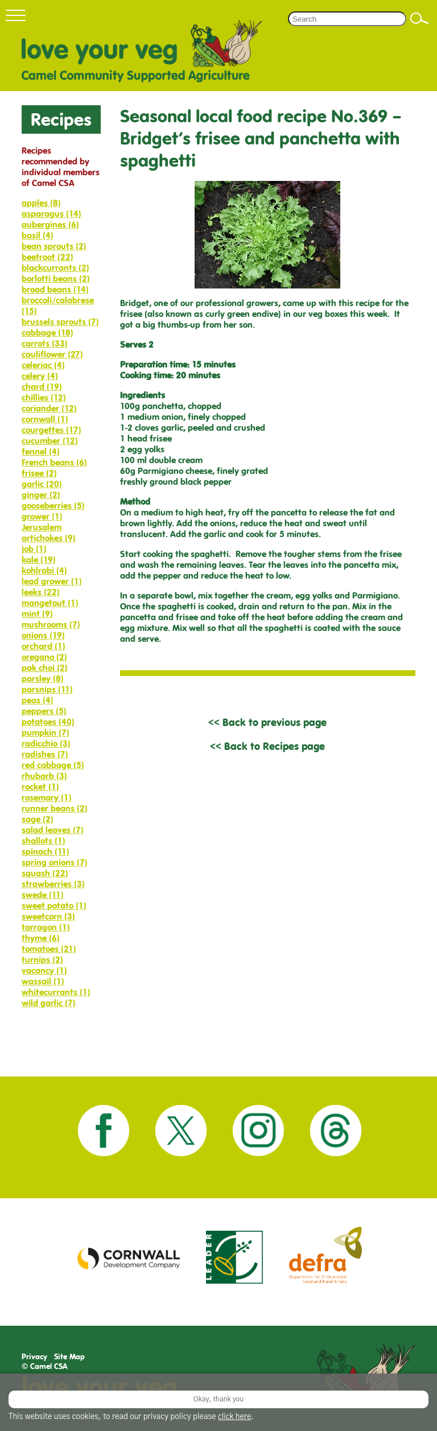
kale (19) (39, 559)
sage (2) (37, 819)
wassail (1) (43, 981)
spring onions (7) (55, 862)
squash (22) (45, 873)
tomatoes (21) (49, 948)
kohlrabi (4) (44, 570)
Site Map (69, 1357)
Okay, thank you (218, 1399)
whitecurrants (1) (56, 992)
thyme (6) (41, 938)
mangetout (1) (50, 602)
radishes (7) (45, 754)
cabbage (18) (47, 332)
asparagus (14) (51, 213)
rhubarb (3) (44, 775)
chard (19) (42, 386)
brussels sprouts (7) (60, 321)
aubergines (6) (50, 224)
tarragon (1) (46, 927)
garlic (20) (42, 484)
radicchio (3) (46, 743)
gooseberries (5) (53, 505)
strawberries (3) (53, 884)
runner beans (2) (55, 808)
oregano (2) (44, 656)
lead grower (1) (52, 581)
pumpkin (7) (45, 732)
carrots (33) (45, 343)
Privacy (34, 1357)
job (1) (34, 548)
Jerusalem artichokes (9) (49, 532)
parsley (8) (43, 678)
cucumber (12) (50, 440)
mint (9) (37, 613)
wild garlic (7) (49, 1002)
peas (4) (37, 700)
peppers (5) (44, 711)
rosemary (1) (47, 797)
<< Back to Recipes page (267, 746)
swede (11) (43, 894)
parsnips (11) (47, 689)
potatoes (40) (48, 721)
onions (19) (43, 635)
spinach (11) (45, 851)
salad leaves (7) (53, 829)
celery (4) (40, 375)
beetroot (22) (47, 256)
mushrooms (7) (51, 624)
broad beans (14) (55, 289)
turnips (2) (42, 959)
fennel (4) (41, 451)
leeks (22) (41, 592)
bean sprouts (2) (54, 246)
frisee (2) (39, 473)
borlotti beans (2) (56, 278)
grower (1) (42, 516)
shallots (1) (43, 840)
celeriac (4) (43, 365)
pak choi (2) (45, 667)
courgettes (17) (51, 429)
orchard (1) (43, 646)
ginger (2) (41, 494)
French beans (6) (54, 462)
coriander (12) (49, 408)
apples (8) (41, 202)
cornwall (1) (45, 419)
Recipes (61, 119)
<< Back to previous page (267, 722)
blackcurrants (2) (55, 267)
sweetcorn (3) (48, 916)
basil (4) (37, 235)
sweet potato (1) (54, 905)
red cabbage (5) (53, 765)
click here (235, 1417)
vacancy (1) (44, 970)
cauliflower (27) (52, 354)
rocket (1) (40, 786)
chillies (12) (44, 397)
